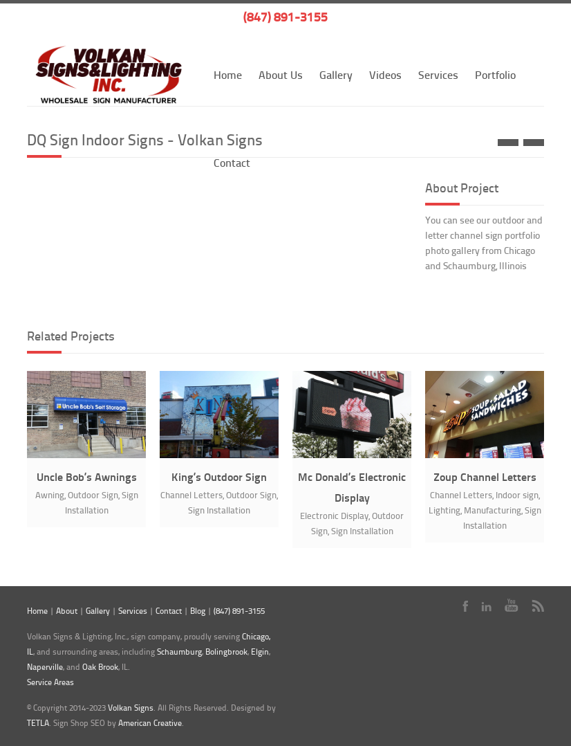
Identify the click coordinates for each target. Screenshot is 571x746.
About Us (281, 74)
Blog (197, 611)
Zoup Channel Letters (484, 476)
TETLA (38, 723)
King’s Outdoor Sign (219, 476)
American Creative (150, 723)
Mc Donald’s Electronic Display (352, 486)
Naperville (45, 667)
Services (438, 74)
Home (228, 74)
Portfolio (495, 74)
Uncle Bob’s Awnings (87, 476)
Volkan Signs (130, 707)
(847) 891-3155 (285, 17)
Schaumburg (179, 651)
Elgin (260, 651)
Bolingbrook (226, 651)
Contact (169, 611)
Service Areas (50, 682)
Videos (385, 74)
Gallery (336, 74)
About (66, 611)
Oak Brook (100, 667)
